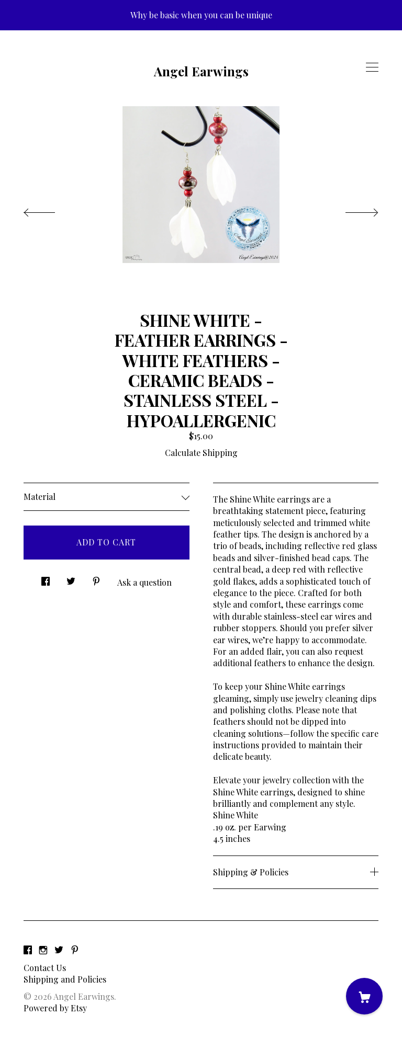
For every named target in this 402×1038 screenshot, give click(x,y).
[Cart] (364, 996)
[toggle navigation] (372, 67)
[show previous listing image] (50, 210)
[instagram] (43, 949)
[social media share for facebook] (45, 578)
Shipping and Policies (65, 979)
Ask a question (144, 582)
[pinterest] (75, 949)
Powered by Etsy (55, 1007)
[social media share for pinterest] (96, 578)
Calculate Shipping (201, 452)
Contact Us (45, 967)
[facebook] (28, 949)
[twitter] (58, 949)
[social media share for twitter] (70, 578)
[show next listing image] (352, 210)
